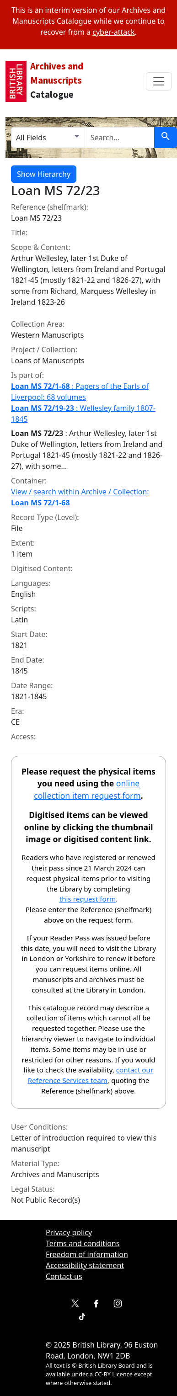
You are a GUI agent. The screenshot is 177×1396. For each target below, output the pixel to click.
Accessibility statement (85, 1265)
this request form (87, 898)
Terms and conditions (82, 1243)
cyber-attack (113, 32)
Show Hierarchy (43, 174)
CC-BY (102, 1374)
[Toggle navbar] (159, 81)
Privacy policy (69, 1232)
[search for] (120, 137)
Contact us (64, 1276)
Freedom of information (87, 1254)
